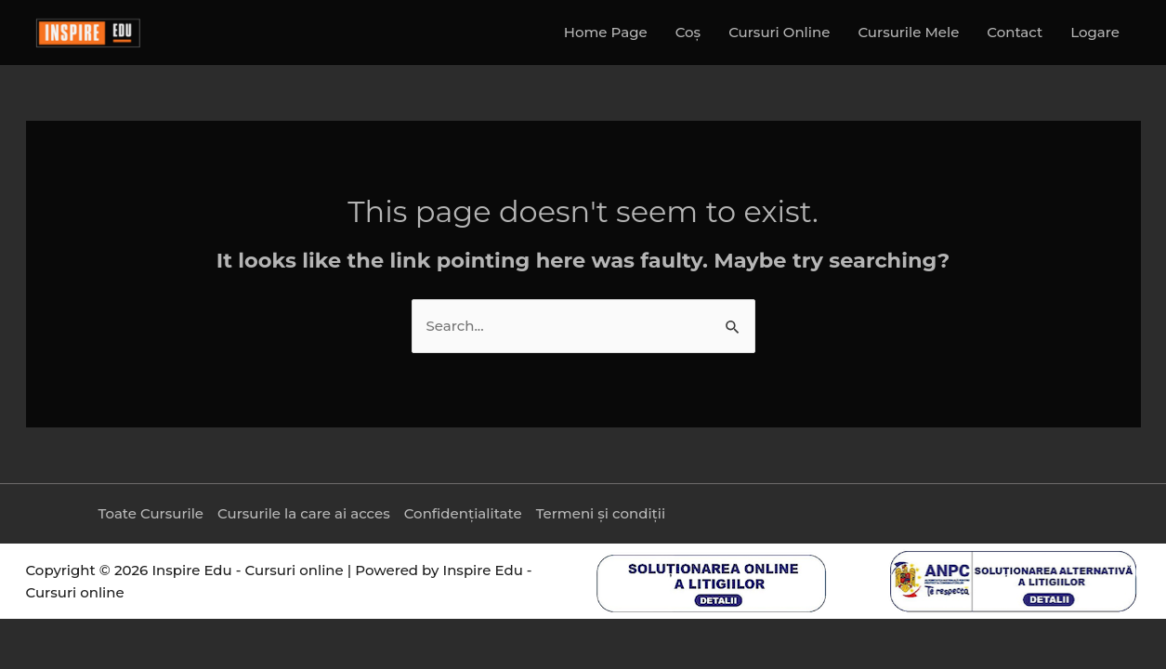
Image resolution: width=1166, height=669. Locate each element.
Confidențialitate (463, 513)
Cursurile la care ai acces (303, 513)
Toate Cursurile (150, 513)
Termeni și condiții (601, 513)
